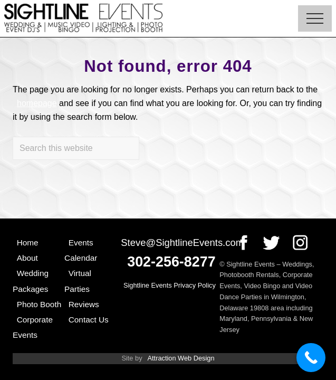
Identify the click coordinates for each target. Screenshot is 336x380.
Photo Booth (39, 304)
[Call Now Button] (310, 357)
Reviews (84, 304)
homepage (37, 103)
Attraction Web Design (180, 358)
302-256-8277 (171, 262)
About (27, 257)
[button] (315, 18)
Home (28, 242)
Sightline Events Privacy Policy (169, 285)
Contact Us (89, 319)
